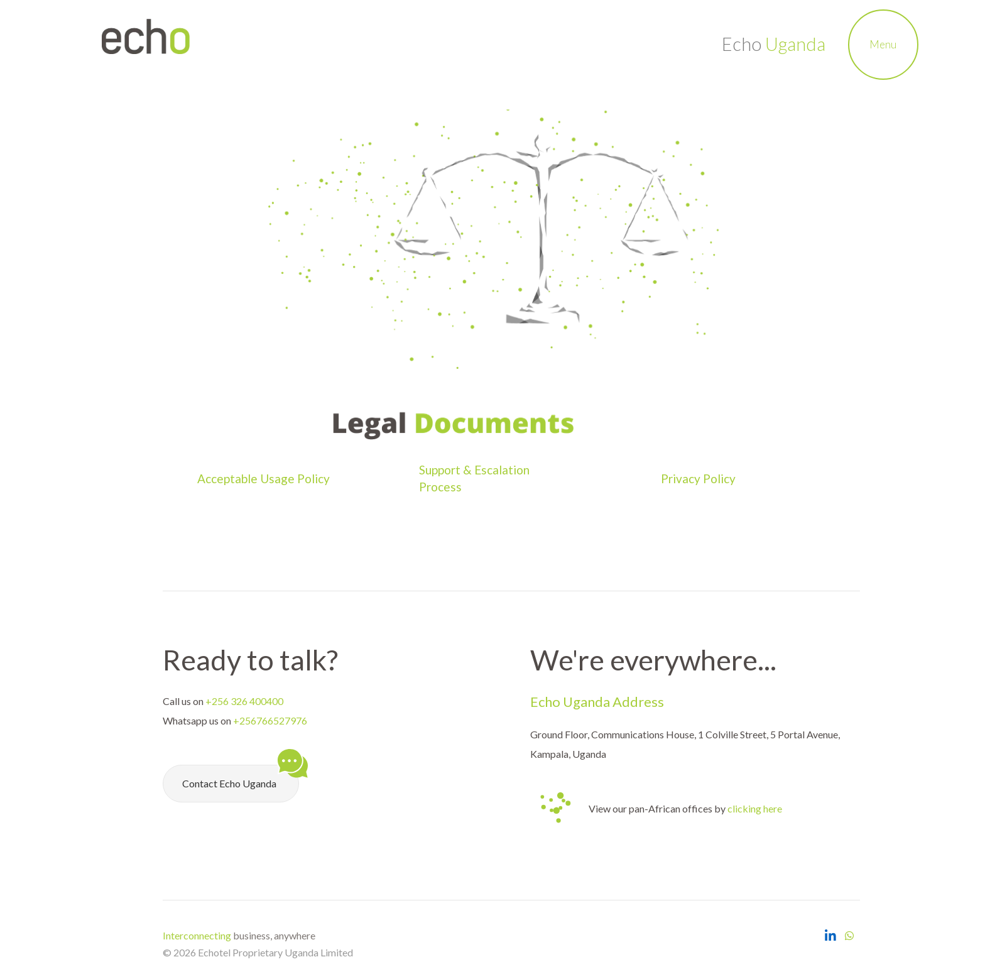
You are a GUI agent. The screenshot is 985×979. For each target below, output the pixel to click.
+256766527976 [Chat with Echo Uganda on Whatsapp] (270, 720)
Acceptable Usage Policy (263, 478)
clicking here (754, 808)
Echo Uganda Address (597, 701)
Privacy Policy (699, 478)
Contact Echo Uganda (240, 777)
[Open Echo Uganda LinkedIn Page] (830, 935)
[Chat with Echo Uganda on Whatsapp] (849, 935)
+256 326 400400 (244, 701)
